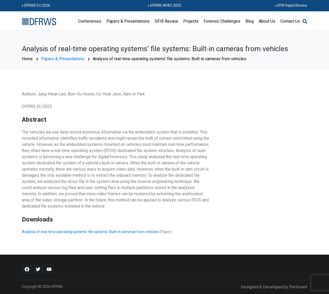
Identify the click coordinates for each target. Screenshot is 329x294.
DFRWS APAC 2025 (164, 5)
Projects (190, 21)
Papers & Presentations (128, 21)
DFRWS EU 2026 (36, 5)
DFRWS (57, 286)
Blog (249, 21)
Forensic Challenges (222, 21)
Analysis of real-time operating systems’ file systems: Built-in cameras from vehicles (90, 232)
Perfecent (298, 286)
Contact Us (290, 21)
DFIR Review (166, 21)
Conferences (89, 21)
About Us (267, 21)
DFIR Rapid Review (291, 5)
